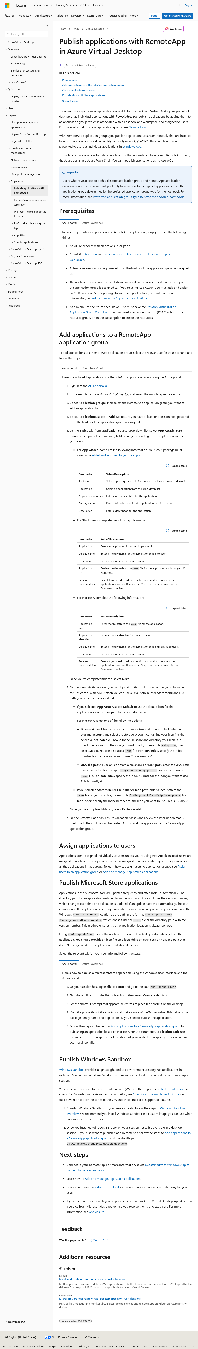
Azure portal (96, 386)
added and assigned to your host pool (117, 455)
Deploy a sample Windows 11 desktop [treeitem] (28, 99)
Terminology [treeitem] (18, 63)
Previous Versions (33, 1346)
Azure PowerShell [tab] (92, 223)
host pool (91, 254)
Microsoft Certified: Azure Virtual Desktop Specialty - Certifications (100, 1298)
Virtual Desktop (95, 28)
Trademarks (159, 1346)
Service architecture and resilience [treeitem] (25, 73)
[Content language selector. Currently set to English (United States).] (20, 1337)
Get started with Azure (177, 15)
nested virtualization (170, 1089)
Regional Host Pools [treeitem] (22, 141)
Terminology (137, 127)
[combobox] (26, 34)
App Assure (96, 1212)
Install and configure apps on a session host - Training (92, 1279)
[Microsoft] (7, 5)
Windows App (132, 146)
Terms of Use (139, 1346)
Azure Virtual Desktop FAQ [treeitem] (27, 263)
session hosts (114, 254)
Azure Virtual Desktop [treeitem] (21, 42)
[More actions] (188, 29)
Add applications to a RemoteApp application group (93, 85)
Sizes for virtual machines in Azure (156, 1094)
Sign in (189, 5)
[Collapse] (47, 25)
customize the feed (106, 1187)
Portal (154, 15)
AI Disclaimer (11, 1346)
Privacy (83, 1346)
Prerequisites (69, 80)
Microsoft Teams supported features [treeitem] (30, 214)
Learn (63, 28)
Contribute (67, 1346)
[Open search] (180, 5)
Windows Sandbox (71, 1069)
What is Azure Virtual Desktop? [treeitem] (29, 56)
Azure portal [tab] (69, 223)
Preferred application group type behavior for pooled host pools (138, 197)
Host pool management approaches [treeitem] (25, 124)
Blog (51, 1346)
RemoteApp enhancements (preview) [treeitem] (30, 202)
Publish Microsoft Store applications (83, 95)
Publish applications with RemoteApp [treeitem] (29, 190)
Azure (76, 28)
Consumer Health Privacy (110, 1346)
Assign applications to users (78, 90)
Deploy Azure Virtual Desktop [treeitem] (28, 134)
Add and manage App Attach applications (120, 298)
